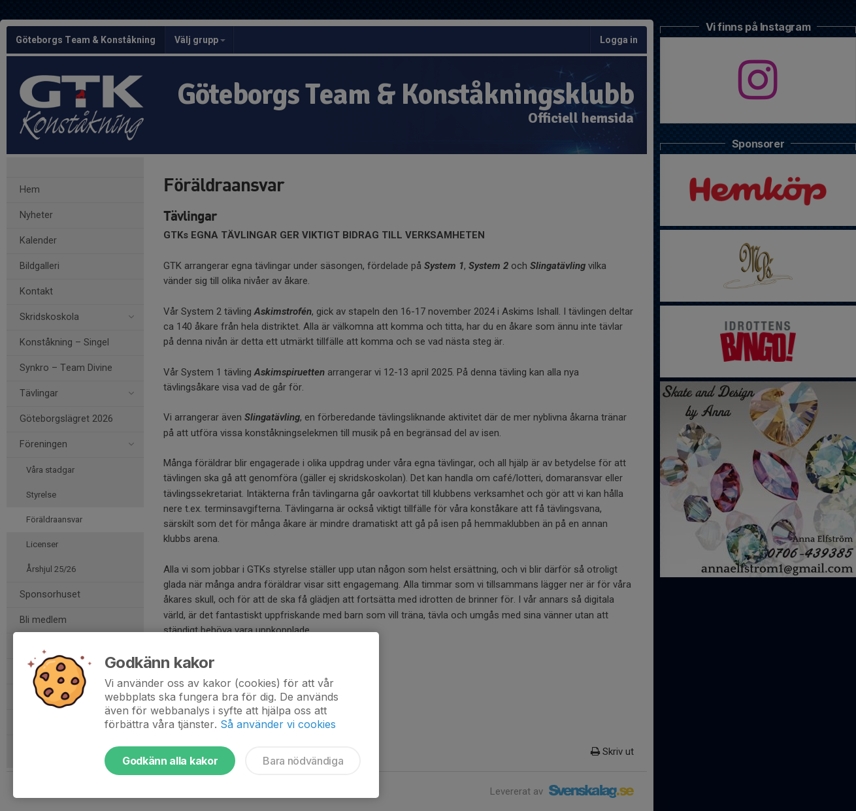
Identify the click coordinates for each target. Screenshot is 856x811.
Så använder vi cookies (278, 724)
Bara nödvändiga (303, 760)
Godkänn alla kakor (170, 760)
